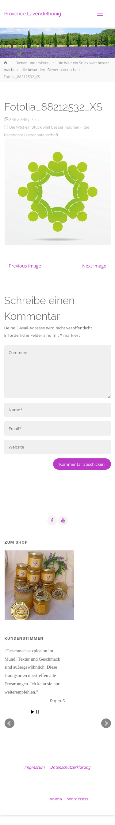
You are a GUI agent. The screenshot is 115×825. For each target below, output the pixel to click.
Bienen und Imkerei (33, 63)
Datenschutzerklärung (70, 767)
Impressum (35, 767)
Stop (37, 712)
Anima (55, 799)
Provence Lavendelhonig (32, 14)
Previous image (22, 266)
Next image (96, 266)
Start (32, 712)
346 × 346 (18, 119)
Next (106, 723)
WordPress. (78, 799)
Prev (9, 723)
